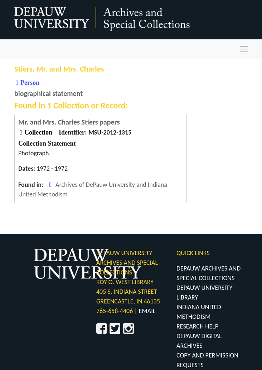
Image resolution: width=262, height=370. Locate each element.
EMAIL (147, 311)
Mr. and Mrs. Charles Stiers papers (69, 122)
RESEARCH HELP (197, 326)
